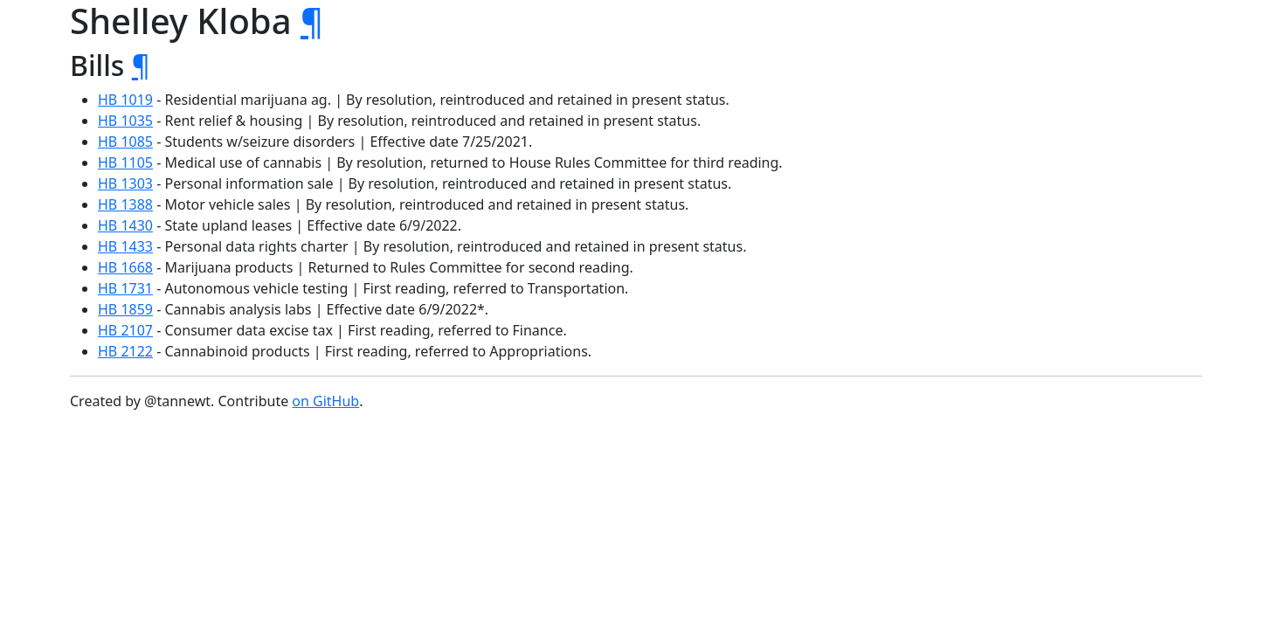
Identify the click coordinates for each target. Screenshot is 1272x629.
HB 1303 (125, 183)
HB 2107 (125, 330)
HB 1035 (125, 120)
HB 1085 (125, 141)
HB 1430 (125, 225)
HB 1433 (125, 246)
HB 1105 (125, 162)
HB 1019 (125, 99)
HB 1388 (125, 204)
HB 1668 (125, 267)
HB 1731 (125, 288)
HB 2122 (125, 351)
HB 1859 (125, 309)
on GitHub (325, 401)
